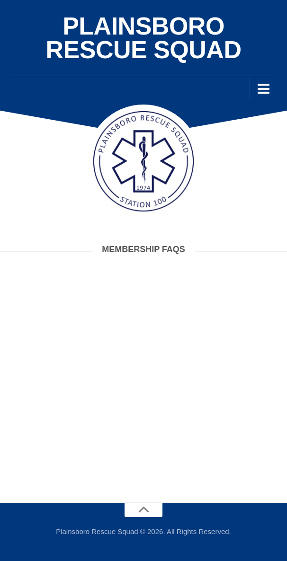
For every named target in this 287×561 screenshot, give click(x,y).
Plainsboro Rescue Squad (144, 37)
